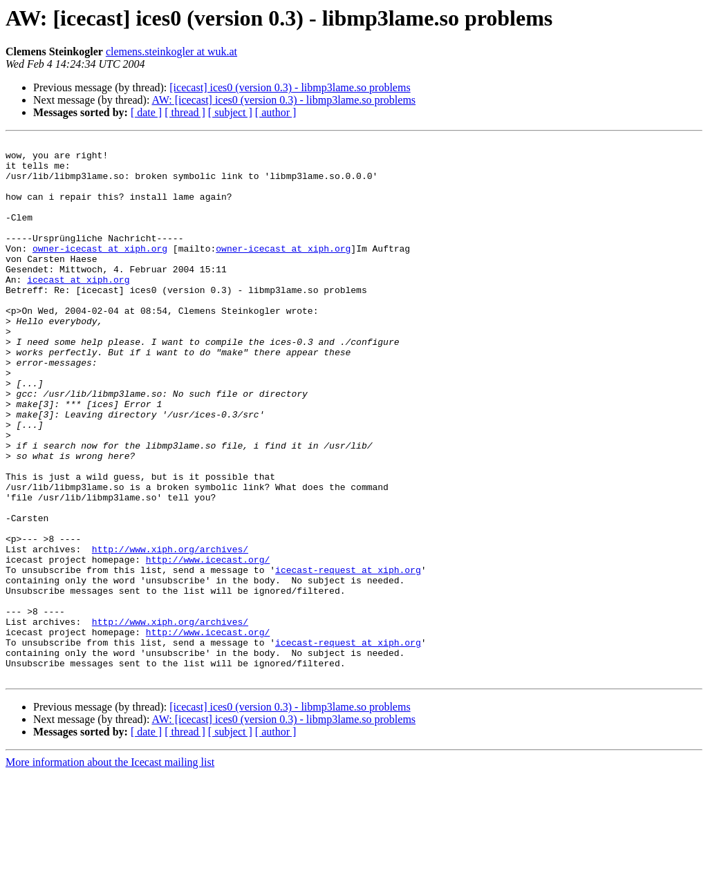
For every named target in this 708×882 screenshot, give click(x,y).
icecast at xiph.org (78, 308)
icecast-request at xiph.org (348, 656)
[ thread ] (185, 112)
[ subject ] (230, 112)
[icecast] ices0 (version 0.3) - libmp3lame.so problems (289, 87)
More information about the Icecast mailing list (110, 870)
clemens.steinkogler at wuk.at (171, 51)
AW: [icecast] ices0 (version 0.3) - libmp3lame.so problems (284, 100)
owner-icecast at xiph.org (99, 271)
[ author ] (276, 112)
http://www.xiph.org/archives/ (170, 632)
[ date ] (146, 112)
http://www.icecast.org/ (208, 644)
